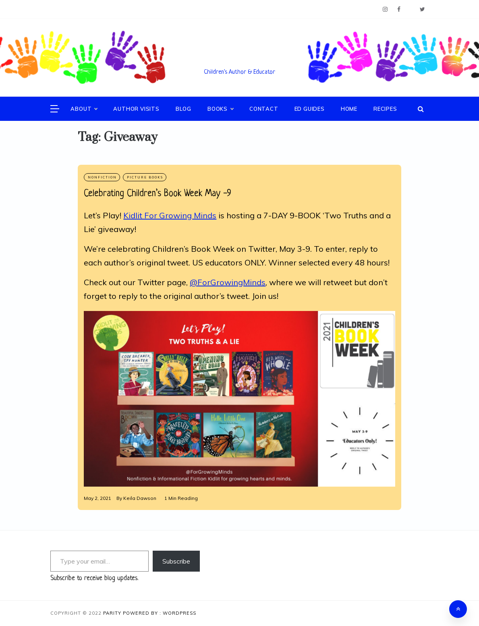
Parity (113, 613)
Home (349, 109)
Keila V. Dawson (240, 61)
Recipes (385, 109)
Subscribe (176, 561)
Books (220, 109)
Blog (183, 109)
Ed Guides (309, 109)
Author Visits (136, 109)
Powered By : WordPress (159, 613)
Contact (263, 109)
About (84, 109)
